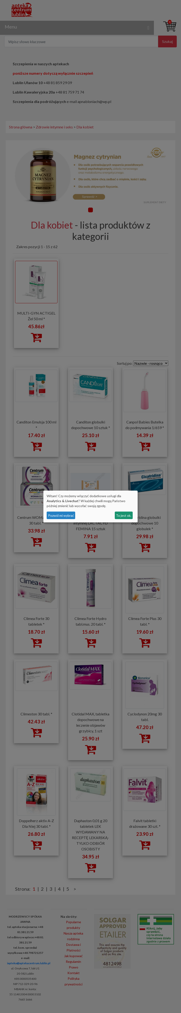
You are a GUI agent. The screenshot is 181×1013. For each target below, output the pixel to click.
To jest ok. (123, 515)
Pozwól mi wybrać (61, 515)
